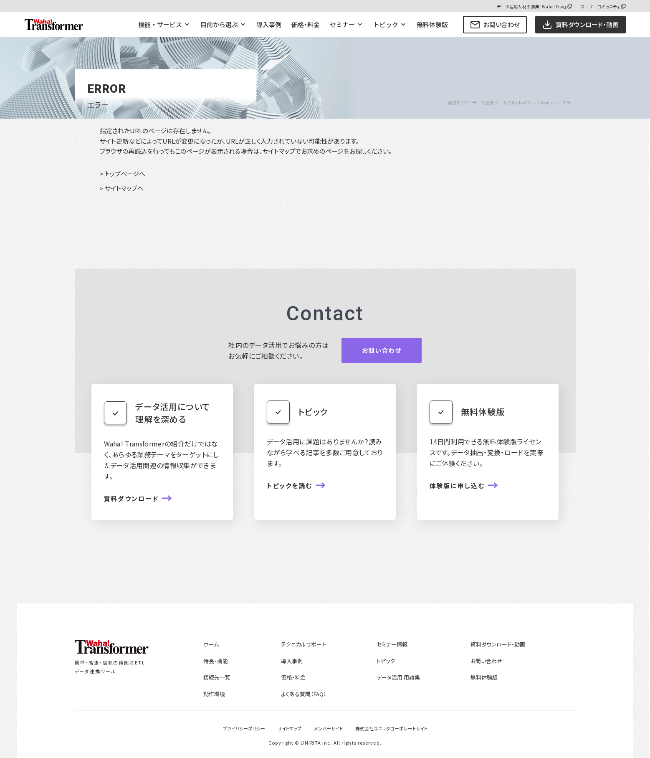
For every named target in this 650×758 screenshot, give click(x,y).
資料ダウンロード (131, 498)
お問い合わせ (495, 25)
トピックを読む (290, 485)
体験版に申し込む (457, 485)
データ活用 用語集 (398, 677)
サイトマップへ (124, 188)
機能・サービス (160, 24)
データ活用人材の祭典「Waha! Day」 (531, 6)
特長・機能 (215, 661)
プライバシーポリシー (244, 728)
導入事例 (268, 24)
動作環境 (214, 694)
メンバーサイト (328, 728)
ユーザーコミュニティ (600, 6)
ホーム (211, 644)
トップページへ (125, 173)
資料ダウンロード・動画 (497, 644)
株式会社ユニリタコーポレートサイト (391, 728)
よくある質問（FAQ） (303, 694)
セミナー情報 (392, 644)
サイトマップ (289, 728)
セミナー (342, 24)
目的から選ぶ (219, 24)
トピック (385, 24)
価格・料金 (305, 24)
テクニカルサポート (303, 644)
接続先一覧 (216, 677)
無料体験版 (432, 24)
